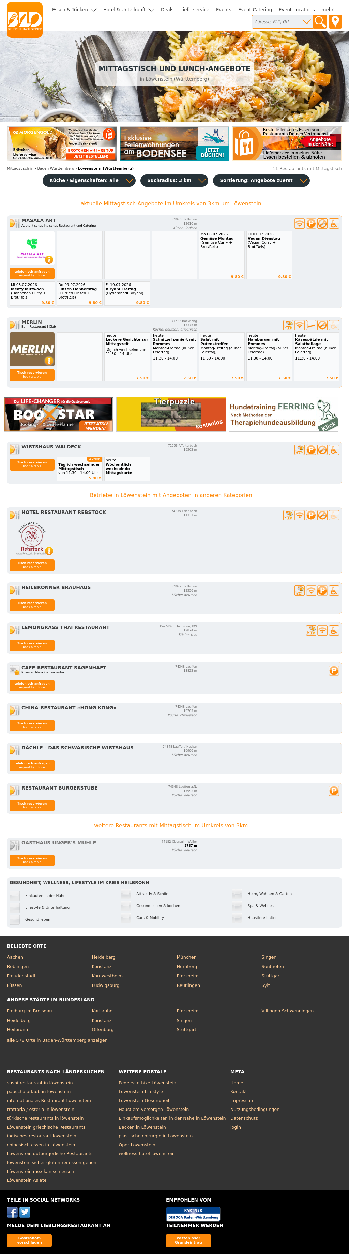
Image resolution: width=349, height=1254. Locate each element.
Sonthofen (273, 966)
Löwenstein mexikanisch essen (40, 1171)
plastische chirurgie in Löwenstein (156, 1135)
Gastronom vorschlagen (29, 1240)
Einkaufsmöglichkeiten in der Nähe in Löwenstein (172, 1118)
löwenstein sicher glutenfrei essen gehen (51, 1162)
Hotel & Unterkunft (124, 9)
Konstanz (101, 966)
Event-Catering (255, 9)
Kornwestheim (107, 975)
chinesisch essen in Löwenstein (41, 1144)
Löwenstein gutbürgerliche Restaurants (49, 1153)
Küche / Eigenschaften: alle (84, 180)
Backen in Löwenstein (142, 1127)
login (235, 1127)
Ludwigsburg (105, 985)
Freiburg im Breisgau (29, 1010)
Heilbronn (17, 1029)
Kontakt (238, 1091)
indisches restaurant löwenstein (41, 1135)
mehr (328, 9)
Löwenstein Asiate (26, 1180)
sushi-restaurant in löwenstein (40, 1082)
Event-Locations (297, 9)
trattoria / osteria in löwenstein (40, 1109)
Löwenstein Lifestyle (141, 1091)
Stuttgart (271, 975)
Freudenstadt (21, 975)
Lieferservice (194, 9)
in (20, 168)
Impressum (242, 1100)
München (187, 957)
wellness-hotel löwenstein (147, 1153)
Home (236, 1082)
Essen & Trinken (70, 9)
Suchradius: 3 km (169, 180)
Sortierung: (256, 180)
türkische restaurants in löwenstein (45, 1118)
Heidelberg (104, 957)
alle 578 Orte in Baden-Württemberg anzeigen (57, 1040)
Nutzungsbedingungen (255, 1109)
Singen (269, 957)
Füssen (14, 985)
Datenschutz (244, 1118)
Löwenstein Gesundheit (144, 1100)
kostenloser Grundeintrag (188, 1240)
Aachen (15, 957)
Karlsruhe (102, 1010)
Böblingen (18, 966)
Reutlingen (188, 985)
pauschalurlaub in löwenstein (39, 1091)
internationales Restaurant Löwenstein (49, 1100)
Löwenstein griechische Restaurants (46, 1127)
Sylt (266, 985)
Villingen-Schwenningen (288, 1010)
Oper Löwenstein (137, 1144)
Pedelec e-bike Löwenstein (147, 1082)
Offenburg (102, 1029)
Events (223, 9)
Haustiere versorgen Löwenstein (154, 1109)
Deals (167, 9)
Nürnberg (187, 966)
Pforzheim (188, 975)
